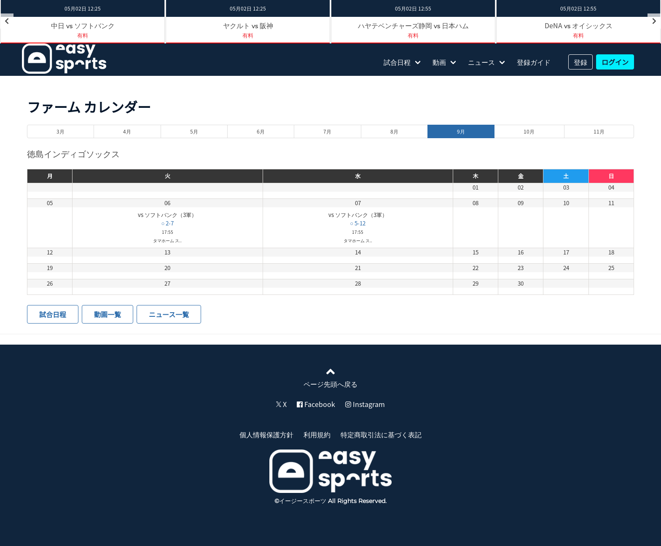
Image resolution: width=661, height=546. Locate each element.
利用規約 (317, 434)
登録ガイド (534, 62)
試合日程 (397, 62)
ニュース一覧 (169, 314)
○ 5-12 (357, 223)
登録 (580, 62)
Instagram (365, 404)
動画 (439, 62)
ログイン (615, 62)
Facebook (316, 404)
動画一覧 (107, 314)
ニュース (481, 62)
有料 (82, 35)
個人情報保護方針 (266, 434)
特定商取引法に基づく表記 (381, 434)
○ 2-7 (167, 223)
